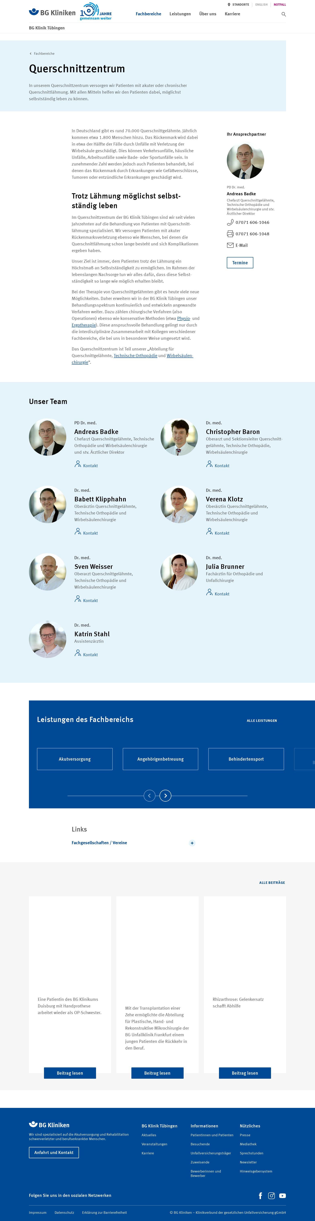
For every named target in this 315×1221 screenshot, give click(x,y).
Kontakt (86, 464)
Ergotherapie (84, 325)
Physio (183, 318)
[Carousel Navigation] (158, 790)
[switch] (284, 14)
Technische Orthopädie (135, 356)
